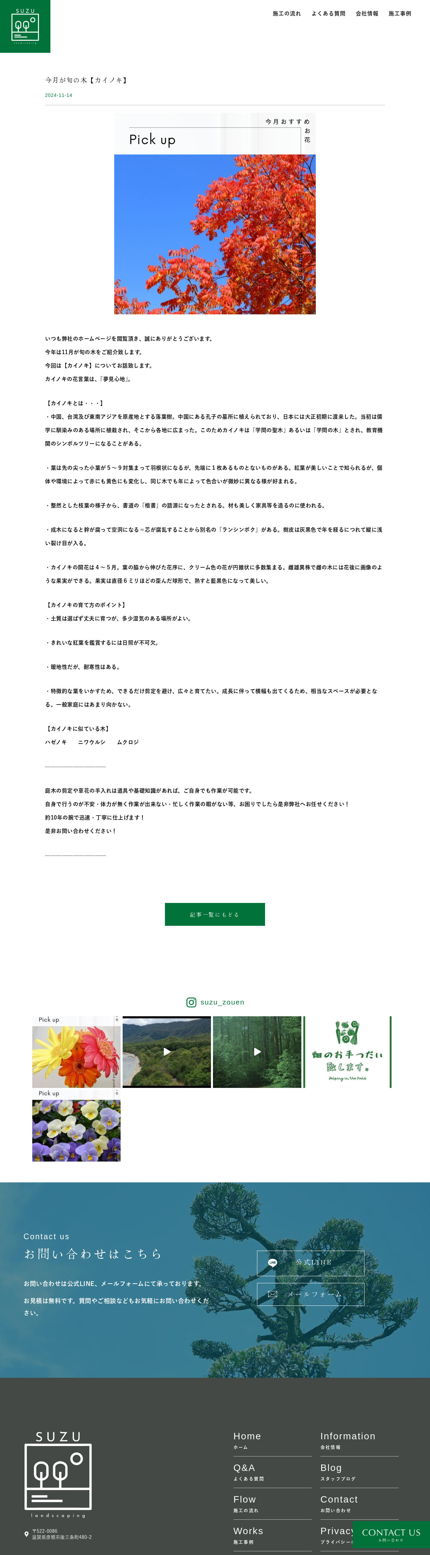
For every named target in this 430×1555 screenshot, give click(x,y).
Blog (331, 1395)
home (247, 1363)
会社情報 (367, 13)
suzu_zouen (223, 1003)
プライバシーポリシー (346, 1469)
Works (248, 1458)
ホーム (241, 1374)
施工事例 (400, 13)
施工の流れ (287, 13)
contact (339, 1426)
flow (244, 1426)
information (348, 1363)
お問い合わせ (335, 1437)
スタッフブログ (338, 1406)
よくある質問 (328, 13)
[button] (215, 914)
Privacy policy (355, 1458)
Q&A (244, 1395)
